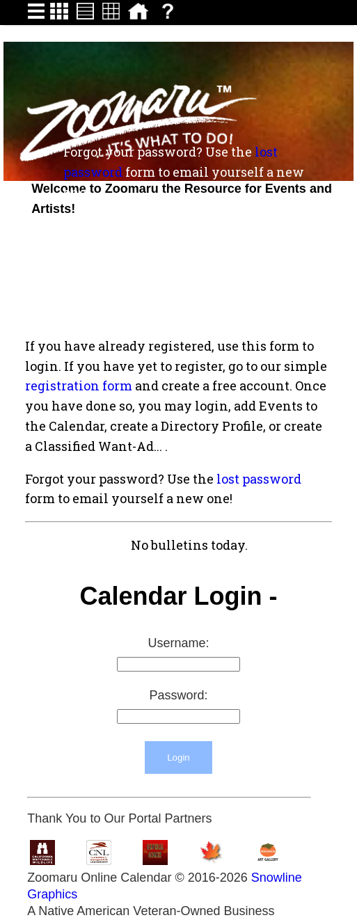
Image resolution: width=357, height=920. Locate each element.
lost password (258, 478)
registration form (78, 385)
